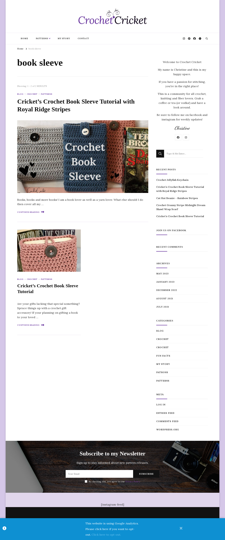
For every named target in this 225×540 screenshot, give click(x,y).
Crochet (32, 94)
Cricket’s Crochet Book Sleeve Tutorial (180, 216)
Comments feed (167, 421)
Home (24, 38)
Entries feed (165, 413)
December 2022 (166, 290)
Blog (20, 94)
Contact (83, 38)
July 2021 (162, 306)
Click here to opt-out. (106, 534)
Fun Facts (163, 355)
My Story (64, 38)
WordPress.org (167, 429)
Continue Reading (30, 212)
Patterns (42, 38)
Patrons (162, 372)
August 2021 (164, 298)
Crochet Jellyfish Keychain (172, 179)
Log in (160, 404)
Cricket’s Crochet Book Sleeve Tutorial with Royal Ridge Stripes (180, 188)
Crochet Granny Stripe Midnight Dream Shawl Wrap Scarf (180, 207)
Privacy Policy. (132, 481)
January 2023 (165, 281)
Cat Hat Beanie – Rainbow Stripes (177, 198)
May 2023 (162, 273)
